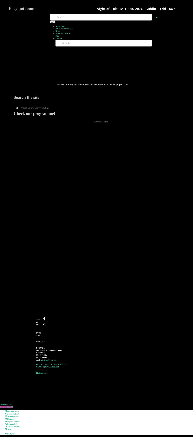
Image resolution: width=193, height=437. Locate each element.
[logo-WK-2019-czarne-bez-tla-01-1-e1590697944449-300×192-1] (56, 378)
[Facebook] (44, 319)
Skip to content (6, 404)
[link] (48, 360)
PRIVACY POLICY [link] (44, 364)
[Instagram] (44, 324)
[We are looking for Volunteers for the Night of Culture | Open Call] (117, 40)
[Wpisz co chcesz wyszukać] (101, 107)
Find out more (42, 373)
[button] (6, 407)
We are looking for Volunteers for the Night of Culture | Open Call (92, 84)
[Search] (17, 107)
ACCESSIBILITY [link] (52, 367)
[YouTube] (48, 323)
